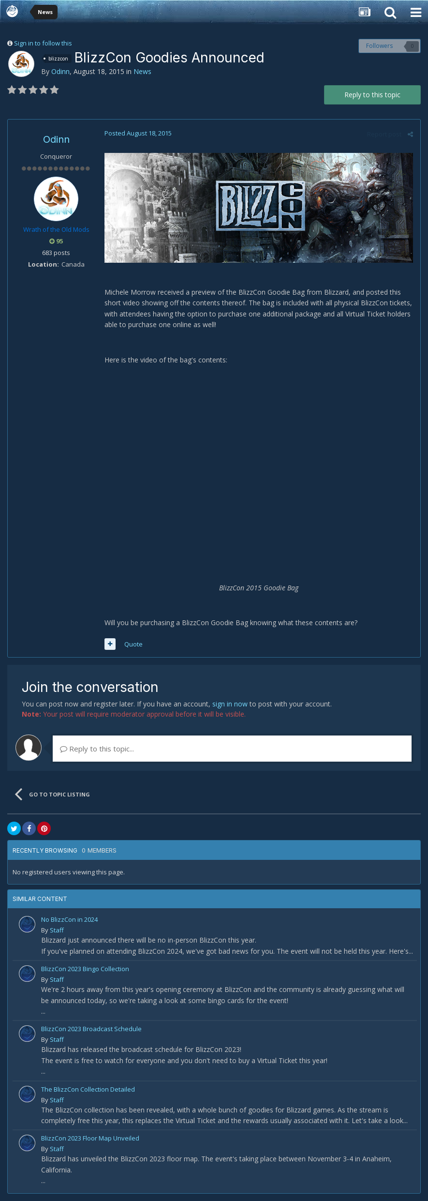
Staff (57, 930)
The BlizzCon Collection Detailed (88, 1089)
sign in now (230, 703)
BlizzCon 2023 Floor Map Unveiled (90, 1138)
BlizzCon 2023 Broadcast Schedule (91, 1028)
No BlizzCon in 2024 (69, 919)
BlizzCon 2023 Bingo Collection (85, 968)
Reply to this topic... (97, 748)
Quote (133, 644)
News (142, 71)
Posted (138, 133)
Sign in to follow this (43, 43)
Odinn (60, 71)
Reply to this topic (372, 94)
